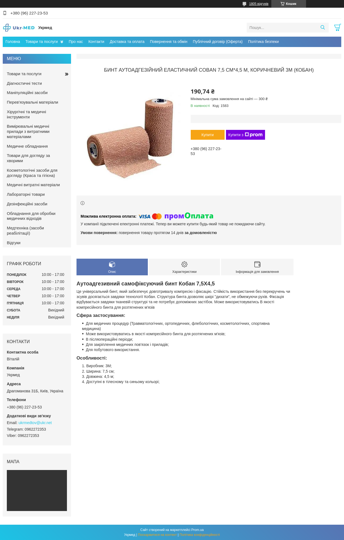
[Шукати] (322, 28)
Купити (207, 135)
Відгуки (13, 242)
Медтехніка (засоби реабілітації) (25, 230)
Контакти (96, 41)
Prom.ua (197, 530)
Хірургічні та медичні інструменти (26, 114)
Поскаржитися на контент (157, 535)
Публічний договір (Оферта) (218, 41)
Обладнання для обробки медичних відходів (31, 216)
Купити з (245, 134)
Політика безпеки (263, 41)
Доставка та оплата (127, 41)
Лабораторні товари (26, 194)
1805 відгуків (259, 4)
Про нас (76, 41)
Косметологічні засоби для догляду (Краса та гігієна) (32, 173)
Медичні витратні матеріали (33, 184)
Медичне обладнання (27, 146)
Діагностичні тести (24, 83)
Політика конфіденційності (200, 535)
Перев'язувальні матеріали (32, 102)
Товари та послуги (41, 41)
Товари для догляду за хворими (28, 158)
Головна (12, 41)
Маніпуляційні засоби (27, 92)
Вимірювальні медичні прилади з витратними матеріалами (28, 131)
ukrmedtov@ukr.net (35, 423)
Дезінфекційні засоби (27, 204)
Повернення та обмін (168, 41)
